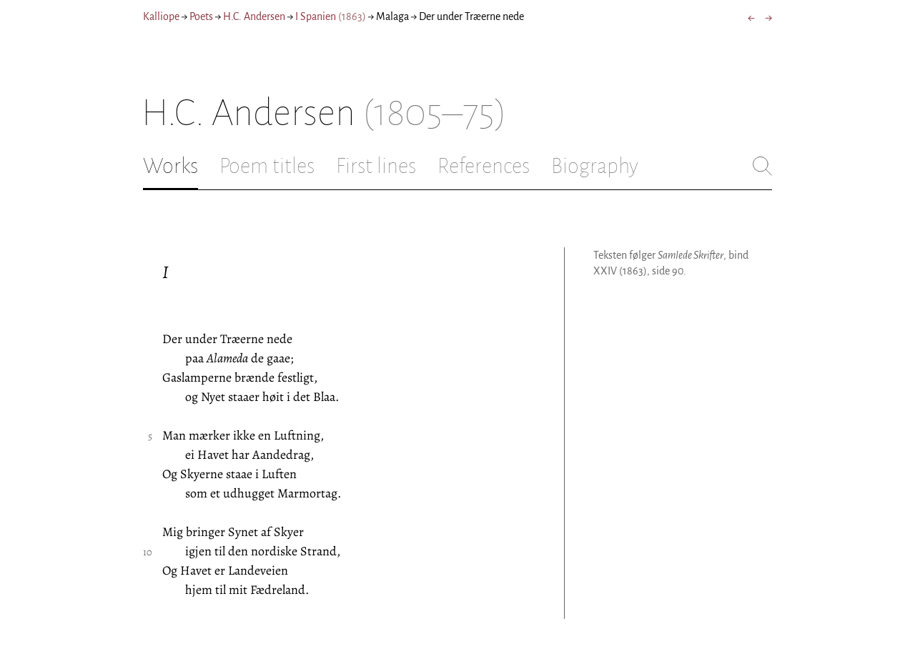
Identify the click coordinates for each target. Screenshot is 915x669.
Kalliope (161, 16)
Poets (201, 16)
